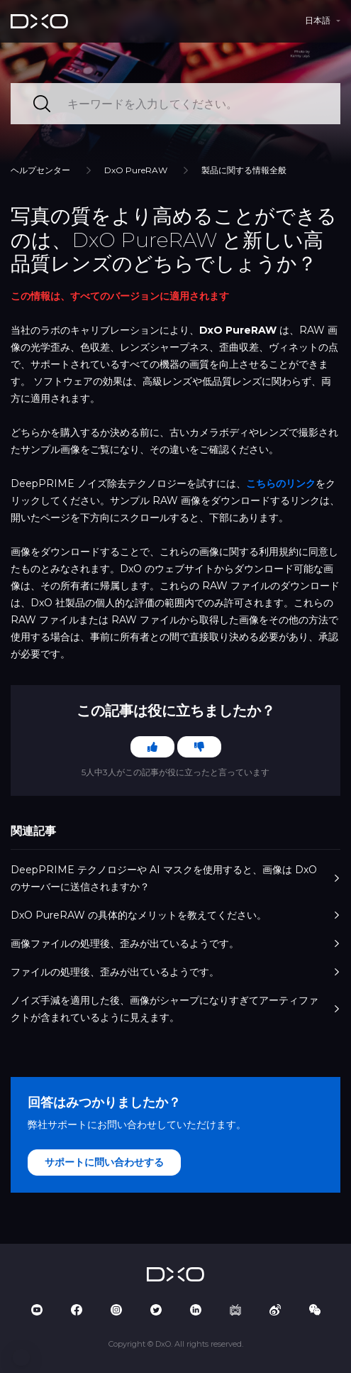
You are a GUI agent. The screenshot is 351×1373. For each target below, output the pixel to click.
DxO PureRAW (135, 170)
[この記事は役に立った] (152, 746)
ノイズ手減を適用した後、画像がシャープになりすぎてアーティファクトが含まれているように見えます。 (175, 1009)
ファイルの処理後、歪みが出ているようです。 (175, 972)
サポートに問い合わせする (104, 1162)
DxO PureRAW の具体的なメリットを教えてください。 (175, 915)
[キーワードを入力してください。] (175, 103)
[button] (21, 1357)
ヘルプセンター (40, 170)
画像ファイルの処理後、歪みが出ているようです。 (175, 943)
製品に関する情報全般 (243, 170)
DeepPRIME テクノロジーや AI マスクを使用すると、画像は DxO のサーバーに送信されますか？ (175, 878)
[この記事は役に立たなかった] (199, 746)
